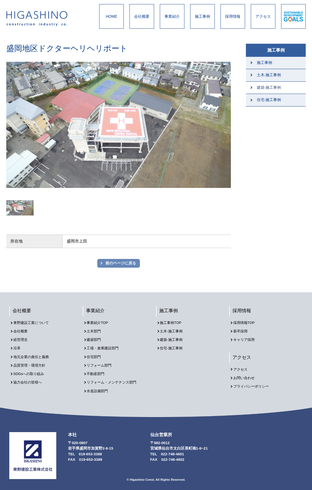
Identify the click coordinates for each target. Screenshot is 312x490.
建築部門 (95, 339)
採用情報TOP (245, 323)
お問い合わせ (245, 377)
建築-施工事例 (269, 87)
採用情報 (232, 16)
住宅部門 (95, 355)
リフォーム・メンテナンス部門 (114, 378)
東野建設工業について (33, 323)
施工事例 (202, 16)
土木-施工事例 (269, 75)
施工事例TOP (172, 323)
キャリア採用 (245, 339)
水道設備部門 (99, 386)
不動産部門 (97, 370)
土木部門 (95, 331)
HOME (111, 16)
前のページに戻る (120, 263)
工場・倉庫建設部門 (105, 347)
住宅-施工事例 (269, 100)
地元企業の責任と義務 (33, 355)
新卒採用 (241, 331)
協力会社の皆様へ (29, 378)
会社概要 (141, 16)
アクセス (263, 16)
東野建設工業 (41, 18)
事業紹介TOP (99, 323)
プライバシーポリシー (253, 384)
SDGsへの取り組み (30, 370)
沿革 (18, 347)
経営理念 (22, 339)
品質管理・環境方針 (31, 362)
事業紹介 (172, 16)
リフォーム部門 (101, 362)
